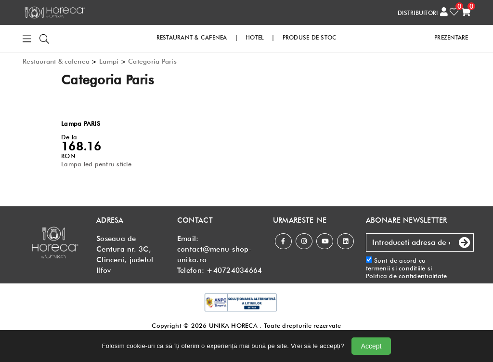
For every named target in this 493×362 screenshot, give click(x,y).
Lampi (108, 61)
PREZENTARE (451, 37)
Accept (371, 346)
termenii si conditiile (396, 268)
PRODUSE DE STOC (310, 37)
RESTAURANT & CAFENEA (191, 37)
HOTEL (255, 37)
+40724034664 (234, 270)
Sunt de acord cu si (406, 268)
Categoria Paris (152, 61)
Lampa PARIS (80, 123)
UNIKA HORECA (233, 325)
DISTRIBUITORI (418, 12)
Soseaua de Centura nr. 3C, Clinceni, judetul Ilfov (124, 254)
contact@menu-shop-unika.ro (214, 254)
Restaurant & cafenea (56, 61)
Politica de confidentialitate (406, 276)
